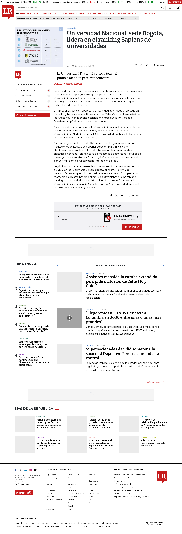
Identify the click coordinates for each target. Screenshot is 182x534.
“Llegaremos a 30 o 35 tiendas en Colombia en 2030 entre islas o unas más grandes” (123, 317)
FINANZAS (24, 13)
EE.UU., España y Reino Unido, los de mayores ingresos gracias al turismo (48, 444)
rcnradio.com (89, 526)
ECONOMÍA (35, 13)
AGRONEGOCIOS (83, 13)
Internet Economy (149, 437)
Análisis (92, 475)
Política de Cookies (122, 493)
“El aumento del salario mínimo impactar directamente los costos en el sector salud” (34, 361)
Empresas (50, 490)
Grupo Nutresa (94, 18)
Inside (91, 497)
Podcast (49, 503)
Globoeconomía (96, 493)
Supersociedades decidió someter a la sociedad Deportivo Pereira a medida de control (122, 353)
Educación (23, 339)
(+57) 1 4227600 (22, 484)
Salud (21, 354)
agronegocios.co (44, 523)
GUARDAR (159, 65)
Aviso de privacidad (122, 484)
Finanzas (50, 493)
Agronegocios (52, 475)
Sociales (50, 509)
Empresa (144, 417)
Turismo (40, 437)
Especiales (71, 490)
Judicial (92, 437)
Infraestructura (73, 497)
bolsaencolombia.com (110, 523)
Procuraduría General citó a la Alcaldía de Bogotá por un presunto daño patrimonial (101, 444)
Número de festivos (129, 18)
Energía (22, 323)
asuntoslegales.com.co (24, 523)
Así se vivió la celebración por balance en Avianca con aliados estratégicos (154, 424)
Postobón (108, 18)
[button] (57, 218)
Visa (116, 18)
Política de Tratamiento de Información (130, 490)
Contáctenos (119, 481)
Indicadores (51, 497)
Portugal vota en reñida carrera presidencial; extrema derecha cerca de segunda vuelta (48, 424)
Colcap (70, 18)
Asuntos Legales (53, 478)
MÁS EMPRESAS (154, 382)
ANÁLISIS (97, 13)
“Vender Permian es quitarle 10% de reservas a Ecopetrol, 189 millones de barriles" (34, 328)
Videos (70, 509)
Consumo (50, 484)
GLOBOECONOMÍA (66, 13)
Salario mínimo (48, 18)
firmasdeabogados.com (88, 523)
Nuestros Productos (122, 478)
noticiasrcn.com (104, 526)
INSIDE (152, 13)
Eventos (92, 490)
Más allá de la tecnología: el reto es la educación (153, 443)
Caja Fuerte (72, 478)
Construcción (25, 287)
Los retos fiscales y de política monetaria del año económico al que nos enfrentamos (33, 312)
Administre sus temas (26, 115)
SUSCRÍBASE (175, 2)
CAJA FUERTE (127, 13)
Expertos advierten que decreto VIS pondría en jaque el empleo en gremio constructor (34, 294)
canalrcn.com (75, 526)
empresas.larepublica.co (64, 523)
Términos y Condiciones (124, 487)
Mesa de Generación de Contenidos (129, 475)
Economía (61, 18)
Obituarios (71, 500)
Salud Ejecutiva (95, 503)
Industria (23, 271)
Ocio (91, 500)
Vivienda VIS (81, 18)
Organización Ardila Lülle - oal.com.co (154, 523)
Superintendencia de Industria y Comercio (132, 497)
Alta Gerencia (73, 475)
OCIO (55, 13)
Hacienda (22, 305)
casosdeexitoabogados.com (27, 526)
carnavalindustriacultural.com (54, 526)
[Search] (162, 8)
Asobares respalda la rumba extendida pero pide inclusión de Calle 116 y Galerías (121, 281)
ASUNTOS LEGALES (111, 13)
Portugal (40, 417)
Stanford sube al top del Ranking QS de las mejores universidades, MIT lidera (33, 344)
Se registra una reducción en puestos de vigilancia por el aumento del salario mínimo (34, 277)
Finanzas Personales (76, 493)
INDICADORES (141, 13)
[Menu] (18, 13)
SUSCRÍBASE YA (132, 227)
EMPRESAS (46, 13)
